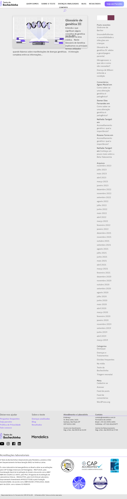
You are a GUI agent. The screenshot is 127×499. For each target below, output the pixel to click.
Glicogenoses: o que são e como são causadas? (104, 63)
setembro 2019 (104, 328)
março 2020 (102, 312)
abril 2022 (101, 217)
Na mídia (101, 363)
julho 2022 (102, 205)
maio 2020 (102, 304)
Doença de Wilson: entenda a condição (105, 73)
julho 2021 (102, 253)
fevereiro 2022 (103, 225)
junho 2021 (102, 257)
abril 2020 (101, 308)
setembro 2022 (104, 197)
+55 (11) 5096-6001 (107, 422)
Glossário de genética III (73, 22)
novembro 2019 (104, 324)
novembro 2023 (104, 165)
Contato (63, 8)
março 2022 (102, 221)
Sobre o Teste (48, 4)
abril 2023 (101, 177)
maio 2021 (102, 260)
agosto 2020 (102, 292)
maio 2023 (102, 173)
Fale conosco (6, 427)
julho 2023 (102, 169)
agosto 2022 (102, 201)
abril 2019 (101, 336)
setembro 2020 (104, 288)
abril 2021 (101, 264)
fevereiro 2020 (103, 316)
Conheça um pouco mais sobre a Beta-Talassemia (105, 154)
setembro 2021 (104, 245)
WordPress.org (103, 402)
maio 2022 (102, 213)
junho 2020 (102, 300)
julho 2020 (102, 296)
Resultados (95, 4)
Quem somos (32, 4)
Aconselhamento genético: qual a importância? (104, 128)
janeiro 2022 (103, 229)
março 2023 (102, 181)
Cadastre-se (102, 383)
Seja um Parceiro (114, 4)
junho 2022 (102, 209)
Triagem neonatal (104, 374)
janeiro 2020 (103, 320)
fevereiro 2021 (103, 272)
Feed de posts (103, 391)
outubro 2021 (103, 241)
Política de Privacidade (10, 424)
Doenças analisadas (68, 4)
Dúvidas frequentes (105, 359)
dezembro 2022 (104, 189)
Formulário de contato (103, 420)
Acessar (100, 387)
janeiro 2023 (103, 185)
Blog (83, 4)
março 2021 (102, 268)
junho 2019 (102, 332)
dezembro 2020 (104, 276)
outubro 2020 (103, 284)
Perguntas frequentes (10, 419)
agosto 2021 (102, 249)
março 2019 (102, 340)
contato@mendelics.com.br (105, 417)
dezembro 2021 (104, 233)
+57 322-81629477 (110, 424)
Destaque (101, 348)
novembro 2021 (104, 237)
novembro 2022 (104, 193)
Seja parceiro (6, 421)
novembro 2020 (104, 280)
